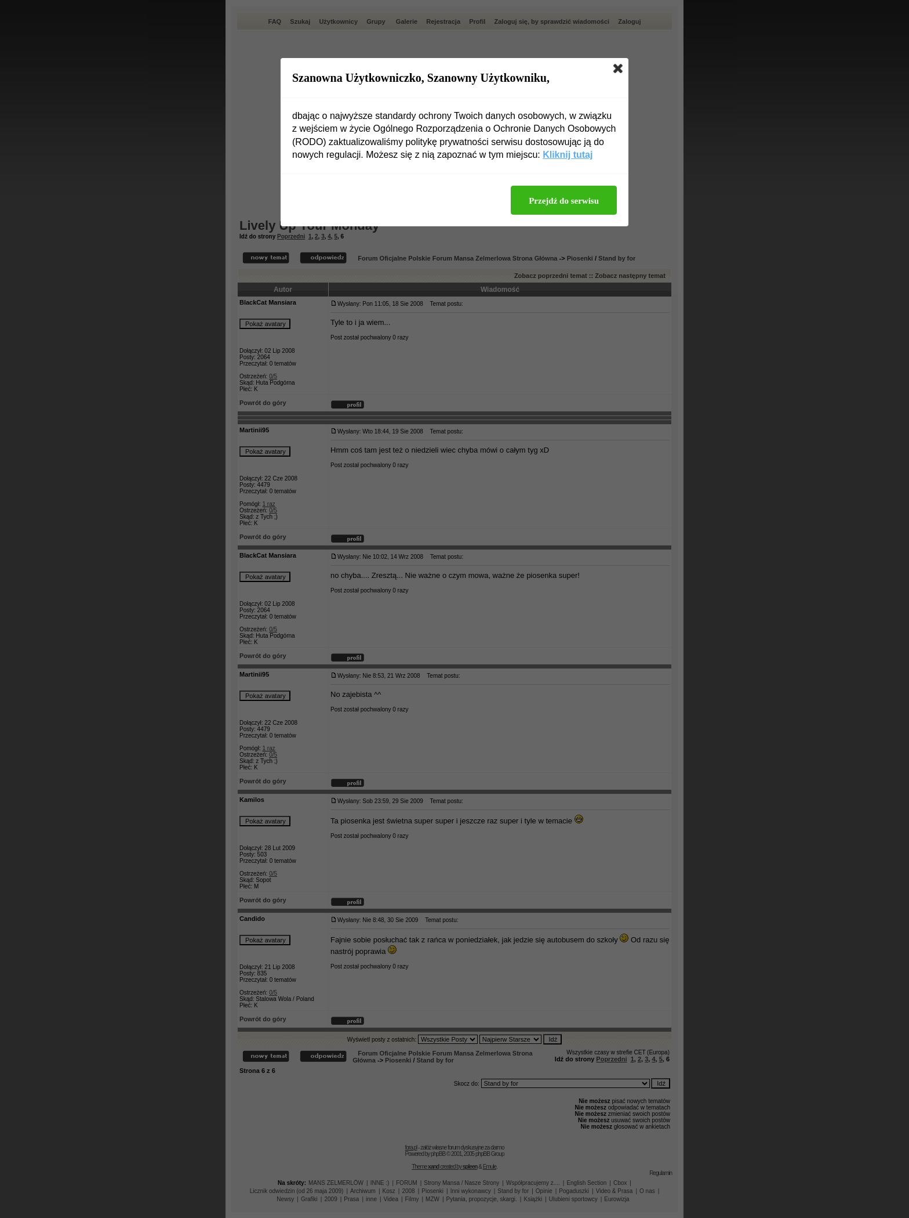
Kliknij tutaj (567, 155)
